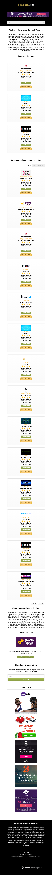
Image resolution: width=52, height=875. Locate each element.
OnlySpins (26, 517)
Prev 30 (34, 603)
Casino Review (26, 86)
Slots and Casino (26, 177)
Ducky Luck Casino (26, 208)
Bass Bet (26, 486)
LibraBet (26, 301)
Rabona (26, 270)
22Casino (26, 133)
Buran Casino (26, 393)
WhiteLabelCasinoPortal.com (33, 856)
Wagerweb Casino (26, 71)
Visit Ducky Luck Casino (25, 657)
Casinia (26, 362)
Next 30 (40, 603)
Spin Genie (26, 579)
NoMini (26, 102)
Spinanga (26, 424)
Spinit (26, 455)
